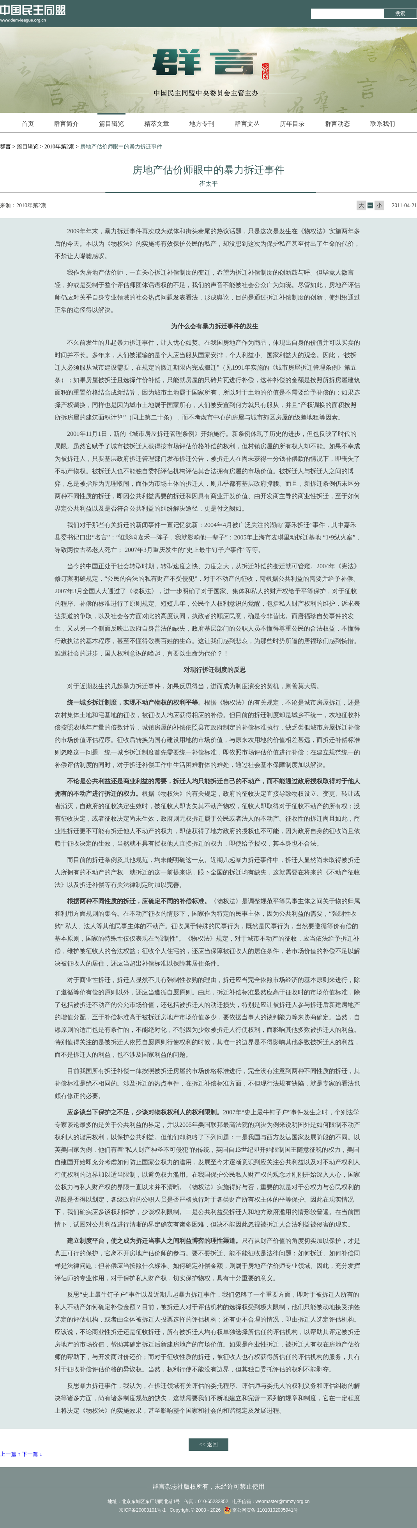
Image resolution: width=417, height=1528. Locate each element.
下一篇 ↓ (32, 1454)
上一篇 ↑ (10, 1454)
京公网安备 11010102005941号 (260, 1510)
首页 (27, 123)
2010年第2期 (59, 147)
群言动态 (337, 123)
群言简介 (66, 123)
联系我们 (382, 123)
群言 (5, 147)
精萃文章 (156, 123)
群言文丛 (247, 123)
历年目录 (292, 123)
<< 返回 (208, 1444)
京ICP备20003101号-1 (142, 1510)
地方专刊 (201, 123)
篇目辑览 (111, 120)
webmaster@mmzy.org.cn (283, 1501)
